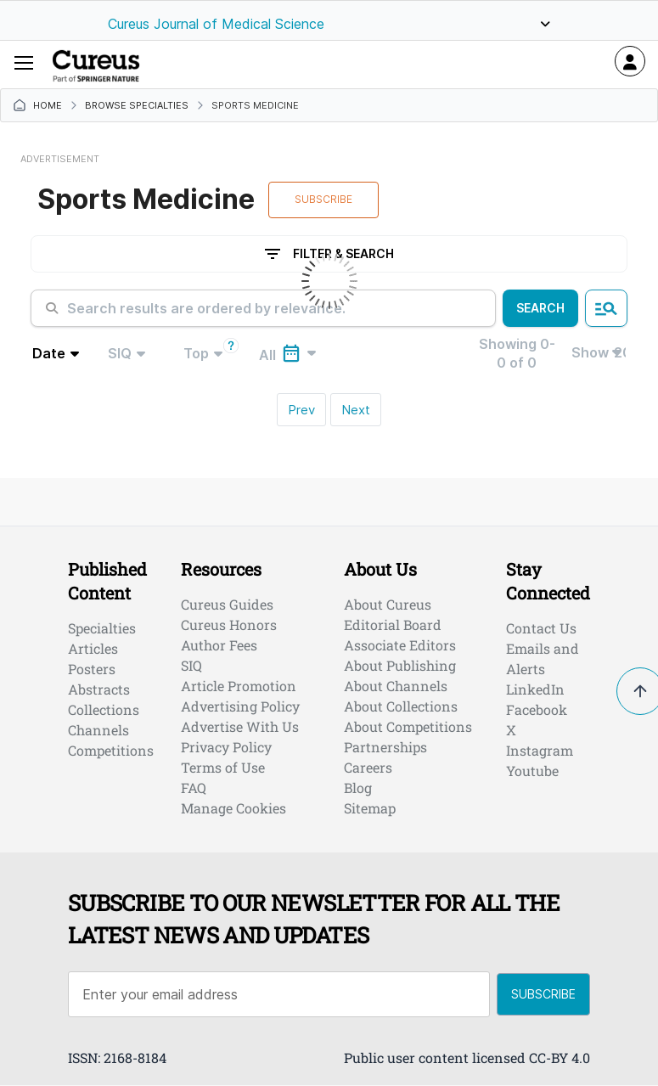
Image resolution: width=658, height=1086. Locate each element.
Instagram (539, 750)
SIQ (191, 665)
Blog (358, 787)
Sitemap (370, 808)
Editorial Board (392, 624)
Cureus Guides (227, 604)
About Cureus (387, 604)
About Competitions (408, 726)
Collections (103, 709)
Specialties (102, 628)
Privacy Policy (226, 747)
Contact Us (541, 628)
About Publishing (400, 665)
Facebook (536, 709)
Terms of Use (223, 767)
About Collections (401, 706)
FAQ (193, 787)
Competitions (111, 750)
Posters (91, 669)
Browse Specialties (136, 105)
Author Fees (219, 645)
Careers (368, 767)
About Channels (395, 686)
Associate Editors (400, 645)
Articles (93, 648)
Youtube (532, 770)
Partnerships (385, 747)
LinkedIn (535, 689)
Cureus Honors (229, 624)
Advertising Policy (240, 706)
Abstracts (99, 689)
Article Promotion (238, 686)
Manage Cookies (233, 808)
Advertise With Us (240, 726)
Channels (98, 730)
